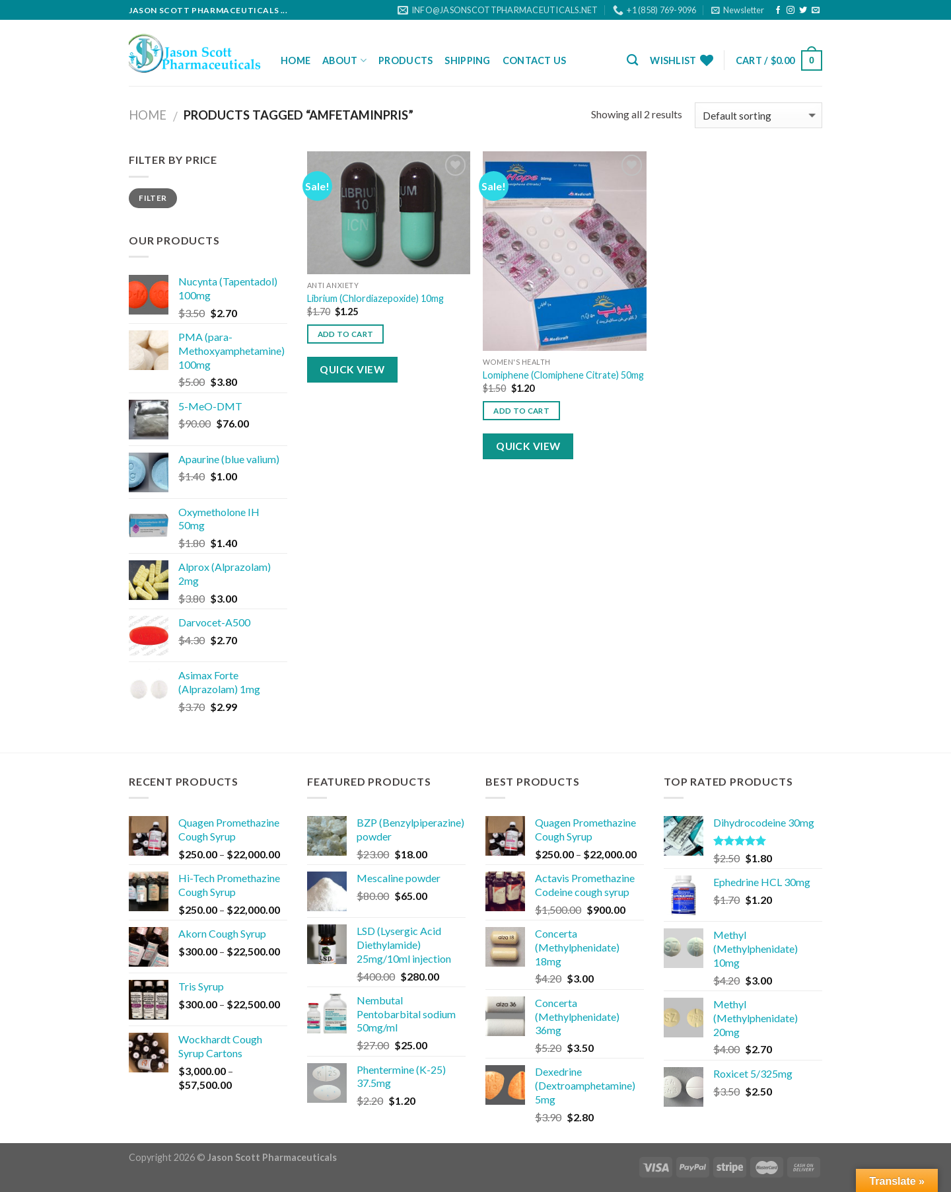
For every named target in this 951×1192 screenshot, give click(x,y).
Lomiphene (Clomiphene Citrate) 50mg (563, 375)
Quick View (352, 369)
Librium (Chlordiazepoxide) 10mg (375, 298)
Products (405, 60)
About (344, 60)
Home (295, 60)
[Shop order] (758, 115)
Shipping (467, 60)
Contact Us (535, 60)
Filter (152, 198)
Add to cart (346, 334)
